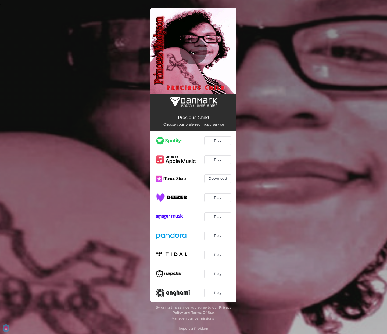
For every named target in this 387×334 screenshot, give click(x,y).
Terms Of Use (202, 312)
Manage (178, 318)
